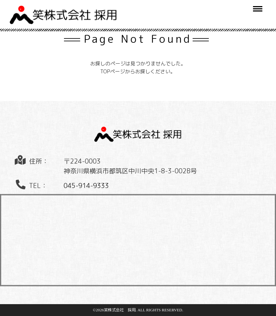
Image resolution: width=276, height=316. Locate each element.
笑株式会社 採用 (119, 310)
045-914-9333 (86, 185)
